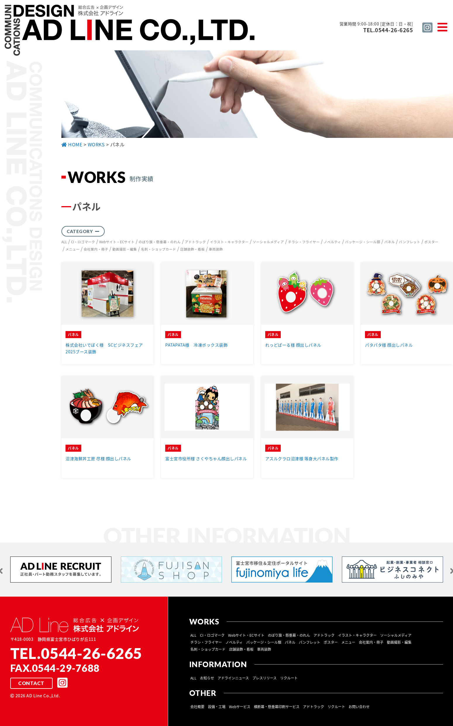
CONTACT (31, 683)
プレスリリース (264, 677)
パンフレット (411, 241)
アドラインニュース (233, 677)
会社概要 (197, 706)
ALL (64, 241)
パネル (391, 241)
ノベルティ (334, 241)
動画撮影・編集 (124, 248)
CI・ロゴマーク (84, 241)
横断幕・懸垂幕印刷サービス (276, 706)
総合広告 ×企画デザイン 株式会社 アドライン (130, 31)
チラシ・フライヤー (306, 241)
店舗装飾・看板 (192, 248)
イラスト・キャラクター (231, 241)
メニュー (73, 248)
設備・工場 (216, 706)
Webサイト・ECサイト (118, 241)
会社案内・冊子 (96, 248)
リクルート (289, 677)
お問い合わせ (359, 706)
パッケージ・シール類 (364, 241)
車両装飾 (216, 248)
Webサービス (239, 706)
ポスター (433, 241)
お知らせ (207, 677)
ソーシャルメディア (270, 241)
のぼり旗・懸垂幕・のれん (162, 241)
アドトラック (197, 241)
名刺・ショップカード (158, 248)
